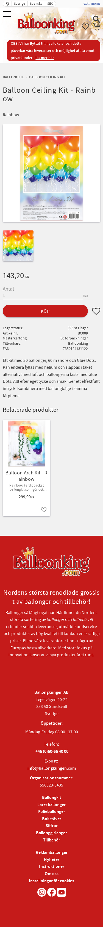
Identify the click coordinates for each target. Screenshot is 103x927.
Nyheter (51, 860)
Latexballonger (51, 805)
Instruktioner (51, 867)
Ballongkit (51, 798)
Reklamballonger (52, 853)
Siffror (52, 826)
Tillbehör (51, 840)
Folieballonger (51, 812)
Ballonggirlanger (51, 833)
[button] (7, 14)
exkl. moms (91, 3)
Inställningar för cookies (51, 881)
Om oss (52, 874)
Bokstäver (51, 819)
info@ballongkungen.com (51, 768)
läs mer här (44, 57)
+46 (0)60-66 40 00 (51, 752)
